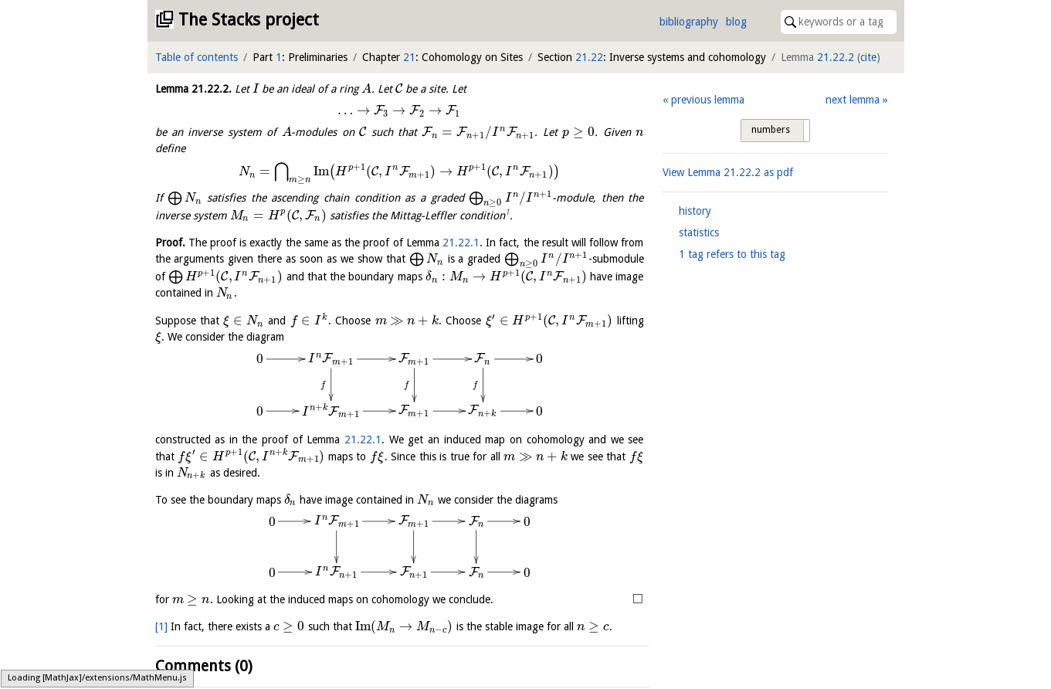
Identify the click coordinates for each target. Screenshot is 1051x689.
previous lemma (707, 99)
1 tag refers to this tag (732, 254)
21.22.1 (461, 242)
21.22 (589, 57)
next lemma (853, 99)
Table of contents (196, 57)
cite (868, 57)
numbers (770, 129)
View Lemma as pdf (728, 172)
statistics (699, 232)
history (695, 211)
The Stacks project (248, 19)
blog (736, 21)
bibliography (688, 21)
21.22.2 (835, 57)
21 (409, 57)
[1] (161, 626)
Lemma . (193, 89)
